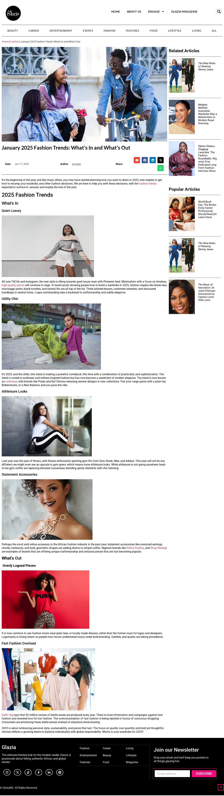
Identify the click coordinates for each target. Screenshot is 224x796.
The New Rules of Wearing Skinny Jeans (206, 66)
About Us (134, 11)
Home (115, 11)
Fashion (109, 30)
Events (88, 30)
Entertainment (61, 30)
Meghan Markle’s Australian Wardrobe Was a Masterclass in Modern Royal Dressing (207, 114)
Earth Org (7, 715)
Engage (156, 11)
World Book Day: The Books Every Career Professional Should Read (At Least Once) (207, 209)
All (214, 30)
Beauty (12, 30)
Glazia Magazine (184, 11)
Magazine (132, 762)
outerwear (11, 381)
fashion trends (148, 183)
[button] (219, 11)
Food (153, 30)
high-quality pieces (13, 285)
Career (34, 30)
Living (196, 30)
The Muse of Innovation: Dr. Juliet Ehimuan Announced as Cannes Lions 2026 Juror (206, 292)
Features (132, 30)
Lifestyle (175, 30)
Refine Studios (135, 548)
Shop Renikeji (158, 548)
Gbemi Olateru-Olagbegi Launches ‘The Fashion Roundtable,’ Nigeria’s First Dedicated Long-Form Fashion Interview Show (207, 158)
